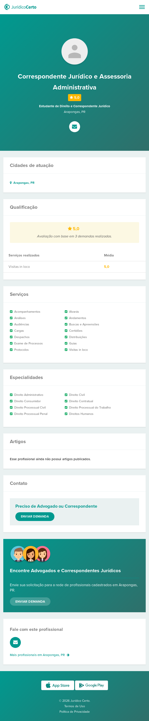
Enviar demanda (35, 516)
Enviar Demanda (30, 601)
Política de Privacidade (74, 712)
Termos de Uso (74, 706)
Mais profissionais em (40, 655)
